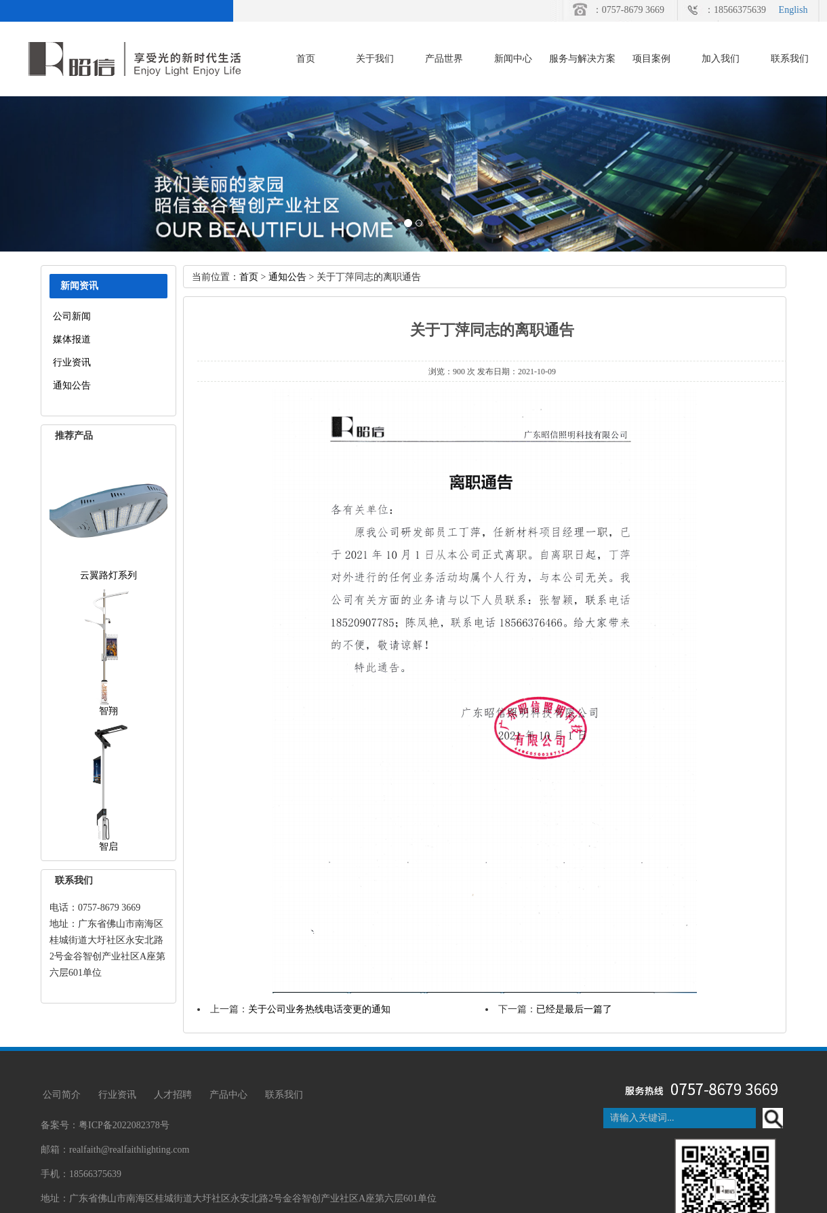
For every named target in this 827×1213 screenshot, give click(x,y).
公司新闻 (72, 316)
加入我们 (721, 59)
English (793, 10)
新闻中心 (513, 59)
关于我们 (375, 59)
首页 (305, 59)
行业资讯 (72, 362)
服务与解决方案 (582, 59)
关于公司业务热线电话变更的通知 (319, 1009)
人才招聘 (173, 1095)
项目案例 (651, 59)
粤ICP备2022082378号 (124, 1125)
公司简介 (62, 1095)
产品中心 (228, 1095)
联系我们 (790, 59)
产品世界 (444, 59)
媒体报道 (72, 339)
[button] (62, 174)
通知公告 (72, 385)
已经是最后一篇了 (574, 1009)
